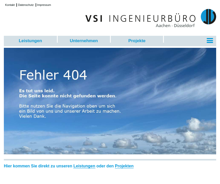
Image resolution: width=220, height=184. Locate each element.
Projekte (136, 40)
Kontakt (10, 4)
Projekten (124, 166)
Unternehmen (84, 40)
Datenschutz (26, 4)
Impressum (44, 4)
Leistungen (30, 40)
